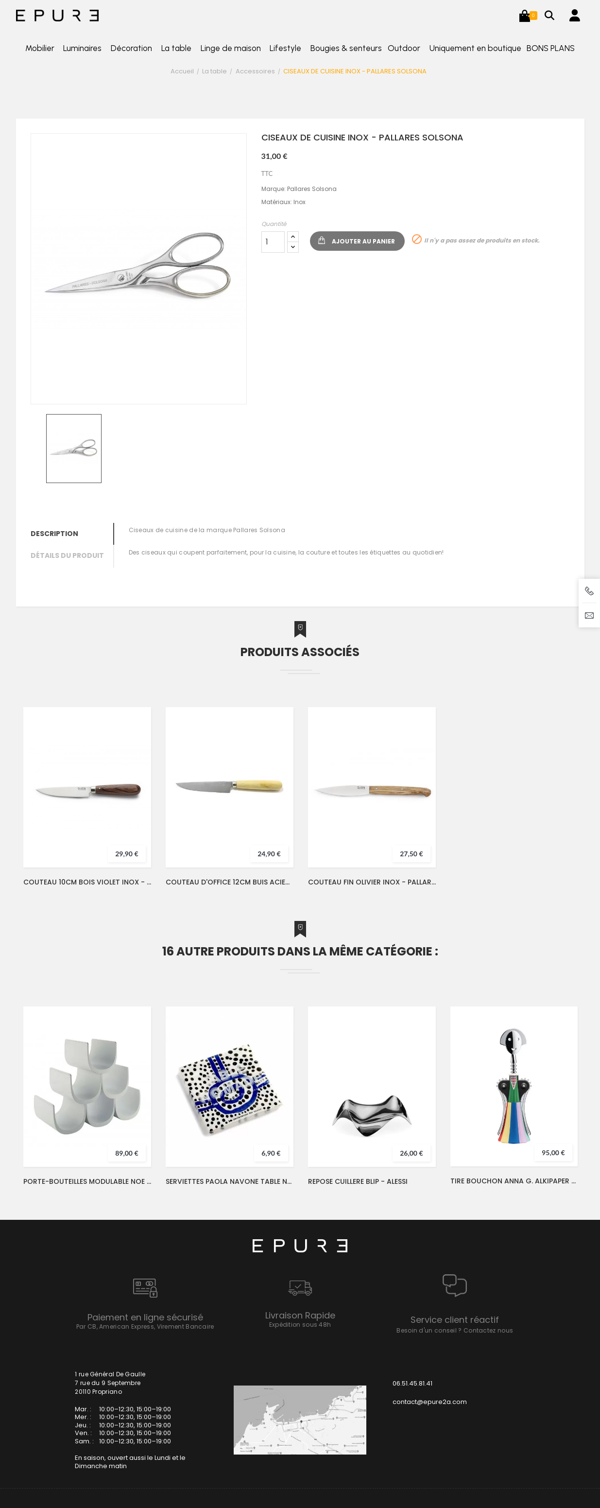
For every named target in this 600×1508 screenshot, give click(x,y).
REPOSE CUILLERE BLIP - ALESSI (358, 1181)
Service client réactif (455, 1320)
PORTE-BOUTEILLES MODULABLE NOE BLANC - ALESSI (87, 1181)
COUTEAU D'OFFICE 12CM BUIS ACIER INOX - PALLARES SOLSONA (229, 882)
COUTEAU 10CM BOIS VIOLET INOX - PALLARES (87, 882)
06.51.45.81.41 (412, 1383)
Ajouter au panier (363, 241)
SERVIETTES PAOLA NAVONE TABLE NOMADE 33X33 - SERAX (229, 1181)
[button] (524, 15)
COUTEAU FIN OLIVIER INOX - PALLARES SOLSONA (372, 882)
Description (54, 533)
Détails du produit (67, 555)
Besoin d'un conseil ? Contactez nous (454, 1330)
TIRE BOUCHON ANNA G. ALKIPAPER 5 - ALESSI (514, 1181)
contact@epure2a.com (430, 1401)
